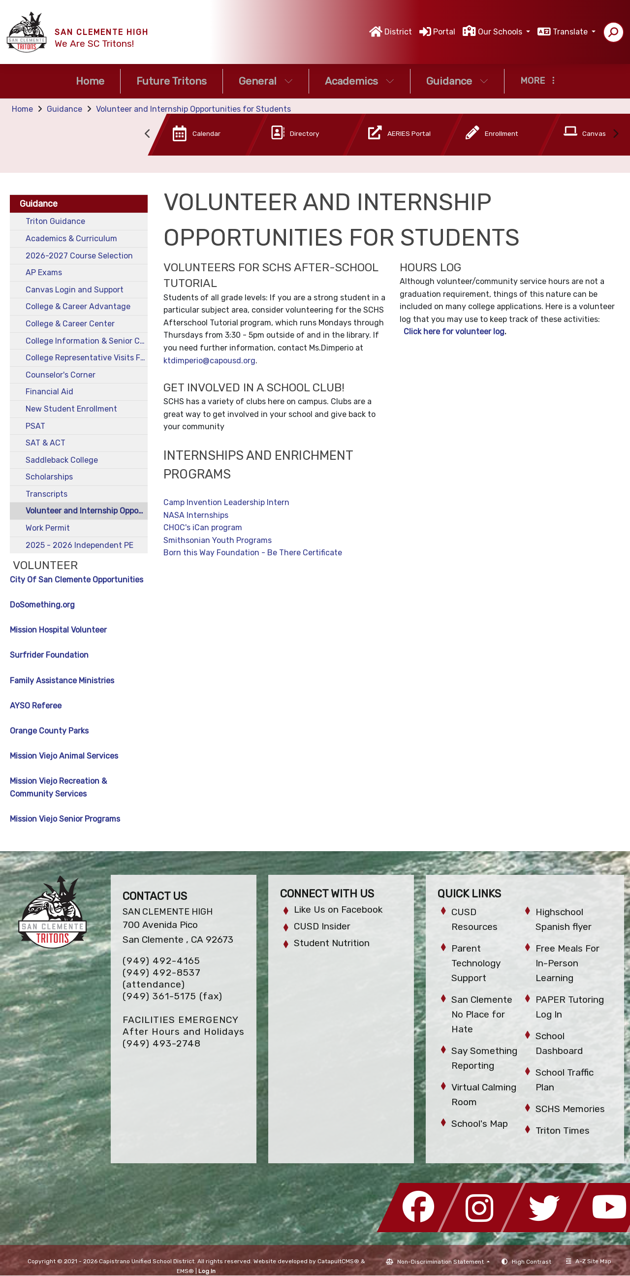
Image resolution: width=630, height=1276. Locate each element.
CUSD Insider (322, 926)
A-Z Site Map (588, 1261)
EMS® (185, 1271)
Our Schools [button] (501, 31)
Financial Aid (49, 391)
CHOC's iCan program (202, 527)
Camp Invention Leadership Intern (226, 502)
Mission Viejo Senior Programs (65, 819)
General (266, 81)
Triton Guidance (55, 221)
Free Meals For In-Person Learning (567, 963)
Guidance (457, 81)
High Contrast (531, 1261)
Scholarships (49, 476)
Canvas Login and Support (75, 289)
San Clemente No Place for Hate (481, 1014)
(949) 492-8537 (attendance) (162, 978)
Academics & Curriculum (71, 238)
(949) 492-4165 (161, 960)
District (398, 31)
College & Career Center (70, 323)
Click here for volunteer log (454, 331)
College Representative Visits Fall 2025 (87, 357)
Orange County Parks (49, 730)
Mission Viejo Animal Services (64, 756)
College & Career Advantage (78, 306)
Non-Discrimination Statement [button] (441, 1261)
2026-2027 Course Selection (79, 255)
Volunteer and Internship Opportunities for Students (193, 109)
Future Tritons (171, 81)
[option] (191, 137)
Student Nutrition (332, 943)
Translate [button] (571, 31)
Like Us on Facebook (338, 909)
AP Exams (44, 272)
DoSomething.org (42, 604)
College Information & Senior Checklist (87, 341)
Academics (359, 81)
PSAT (35, 426)
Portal (444, 31)
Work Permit (48, 528)
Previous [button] (148, 134)
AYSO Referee (36, 705)
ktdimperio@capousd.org (209, 360)
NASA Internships (195, 515)
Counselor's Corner (60, 375)
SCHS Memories (570, 1109)
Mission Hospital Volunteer (58, 630)
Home (90, 81)
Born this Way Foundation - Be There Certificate (252, 552)
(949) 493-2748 (162, 1043)
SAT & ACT (45, 442)
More (537, 80)
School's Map (479, 1123)
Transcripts (46, 494)
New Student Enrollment (71, 409)
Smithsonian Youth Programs (217, 540)
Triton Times (563, 1130)
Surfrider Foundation (49, 655)
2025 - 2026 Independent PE (79, 545)
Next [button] (615, 134)
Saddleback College (62, 460)
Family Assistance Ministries (62, 680)
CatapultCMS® (338, 1261)
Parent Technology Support (476, 963)
